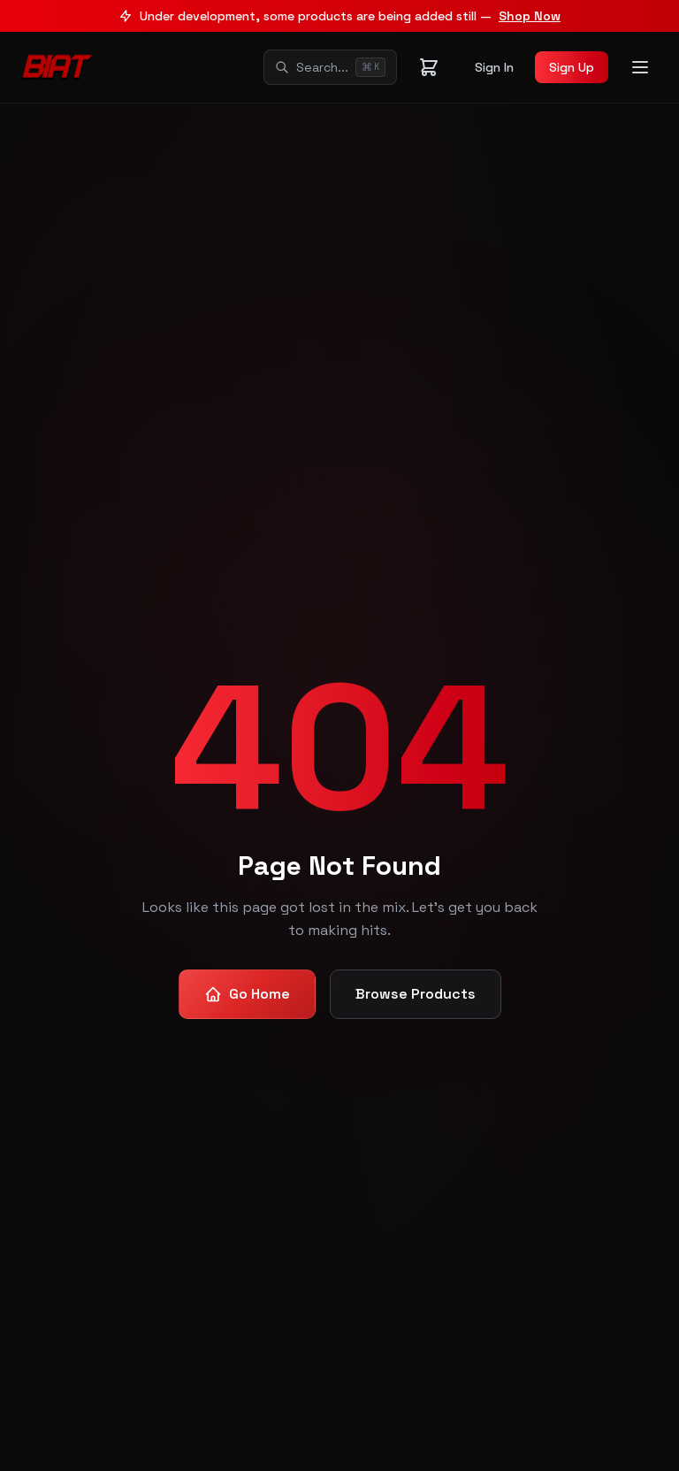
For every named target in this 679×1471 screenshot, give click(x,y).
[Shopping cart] (428, 67)
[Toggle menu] (640, 67)
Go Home (247, 993)
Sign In (494, 67)
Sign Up (571, 67)
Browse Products (415, 993)
